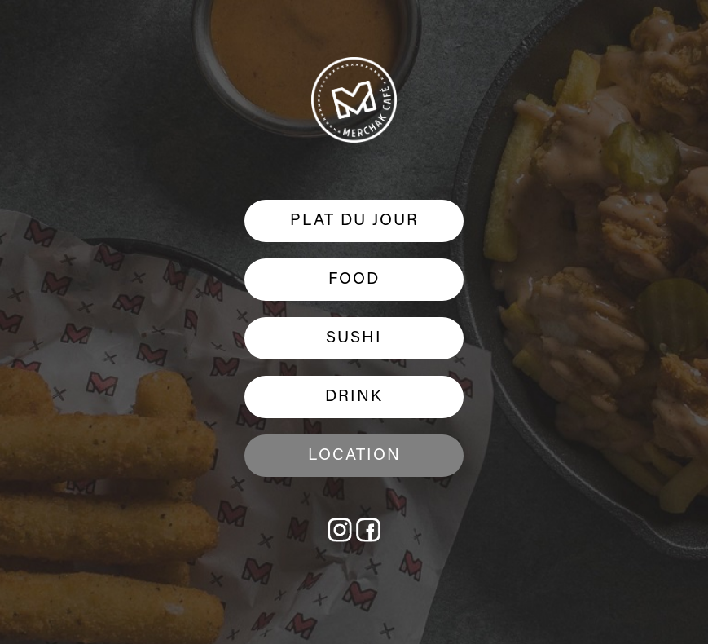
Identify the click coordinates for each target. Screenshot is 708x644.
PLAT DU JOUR (354, 221)
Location (354, 456)
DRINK (354, 397)
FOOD (354, 279)
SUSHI (354, 338)
